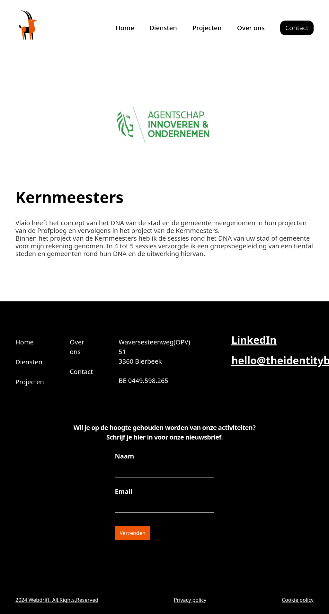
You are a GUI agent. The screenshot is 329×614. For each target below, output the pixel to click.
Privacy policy (190, 599)
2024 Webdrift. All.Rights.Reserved (56, 599)
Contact (81, 371)
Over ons (251, 27)
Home (125, 27)
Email (124, 491)
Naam (124, 456)
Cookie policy (298, 599)
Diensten (163, 27)
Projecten (207, 27)
